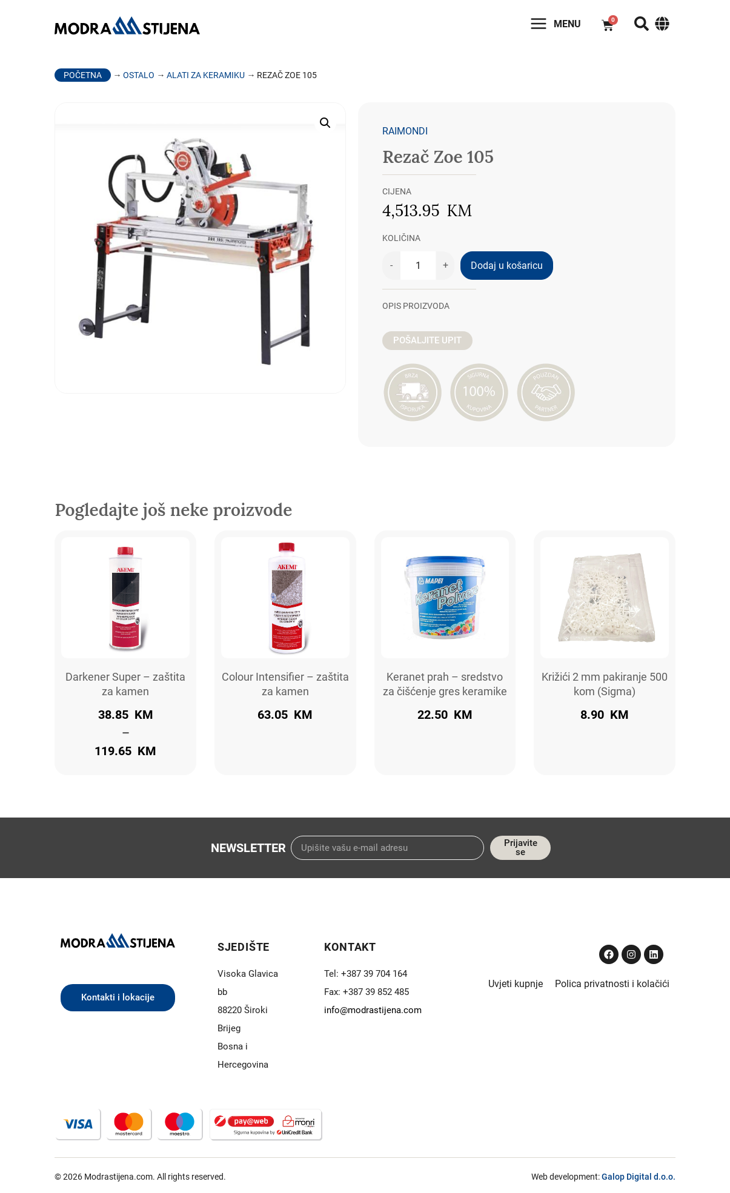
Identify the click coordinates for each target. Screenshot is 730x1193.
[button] (325, 123)
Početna (83, 75)
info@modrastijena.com (373, 1010)
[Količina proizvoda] (418, 265)
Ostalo (138, 75)
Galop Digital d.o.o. (638, 1176)
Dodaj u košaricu (507, 265)
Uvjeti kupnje (515, 984)
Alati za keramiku (206, 75)
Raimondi (405, 131)
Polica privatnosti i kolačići (612, 984)
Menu (567, 24)
